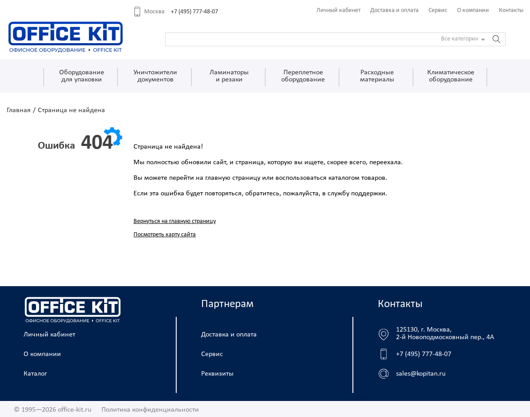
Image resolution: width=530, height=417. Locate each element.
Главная (19, 110)
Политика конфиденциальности (150, 409)
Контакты (511, 10)
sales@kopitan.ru (420, 373)
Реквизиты (217, 373)
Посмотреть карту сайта (165, 234)
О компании (473, 10)
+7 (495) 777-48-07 (194, 11)
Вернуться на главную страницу (175, 221)
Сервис (438, 10)
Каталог (35, 373)
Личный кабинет (338, 10)
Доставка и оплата (394, 10)
